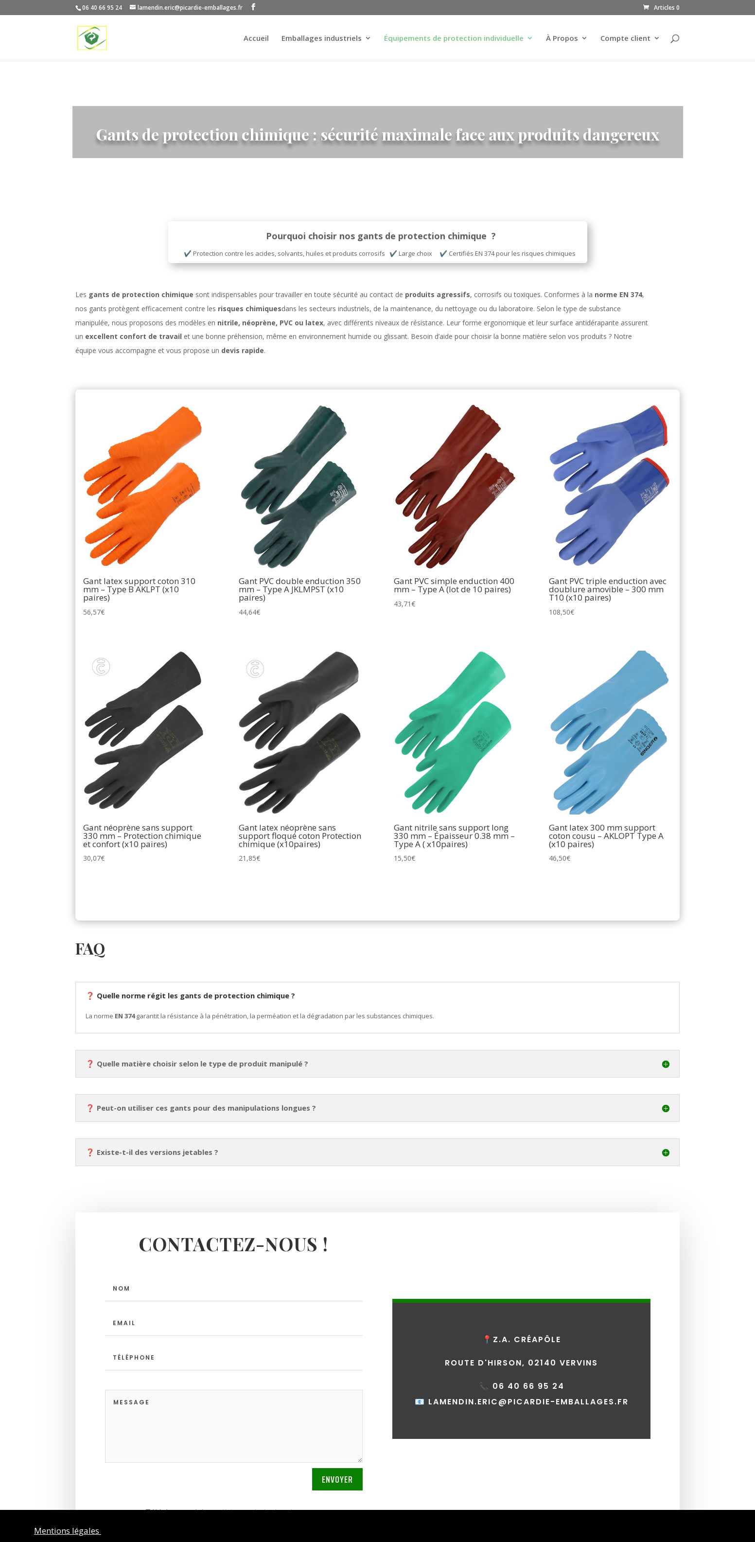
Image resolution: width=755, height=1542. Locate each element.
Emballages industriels (321, 39)
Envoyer (337, 1479)
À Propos (562, 39)
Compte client (625, 39)
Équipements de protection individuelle (454, 39)
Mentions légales (67, 1530)
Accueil (256, 39)
